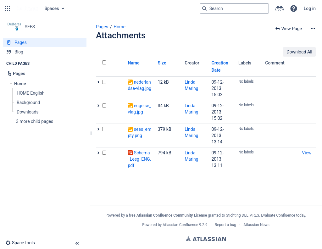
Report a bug (225, 225)
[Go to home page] (27, 8)
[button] (7, 8)
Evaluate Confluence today (283, 215)
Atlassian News (256, 225)
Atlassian (206, 239)
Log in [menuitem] (310, 8)
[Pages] (44, 42)
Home (119, 26)
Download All (299, 51)
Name (133, 62)
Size (162, 62)
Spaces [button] (52, 8)
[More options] (313, 28)
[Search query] (234, 8)
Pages (102, 26)
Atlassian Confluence (180, 225)
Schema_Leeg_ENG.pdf (139, 159)
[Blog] (44, 52)
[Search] (204, 8)
